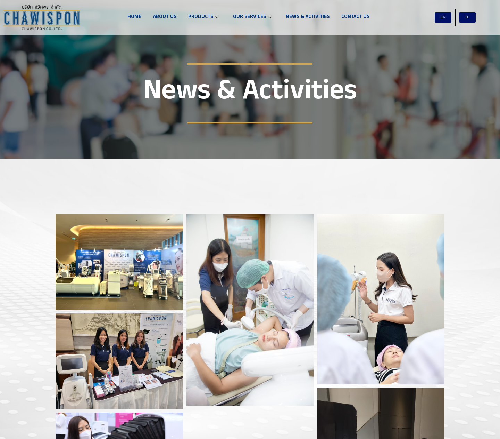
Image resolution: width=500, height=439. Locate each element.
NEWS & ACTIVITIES (308, 17)
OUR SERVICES (252, 17)
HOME (134, 17)
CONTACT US (355, 17)
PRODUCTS (203, 17)
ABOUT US (164, 17)
